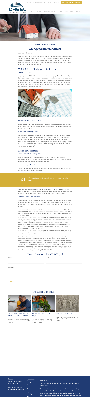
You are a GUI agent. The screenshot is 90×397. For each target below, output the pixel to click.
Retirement (30, 381)
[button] (31, 11)
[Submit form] (12, 281)
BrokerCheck (44, 385)
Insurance (30, 387)
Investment (30, 383)
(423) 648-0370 (53, 2)
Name (10, 257)
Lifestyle (29, 393)
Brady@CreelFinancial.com (36, 2)
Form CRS (46, 380)
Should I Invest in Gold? (65, 314)
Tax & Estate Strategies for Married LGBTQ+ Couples (18, 315)
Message (11, 267)
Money (29, 391)
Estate (29, 385)
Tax (28, 389)
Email (47, 257)
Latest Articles (31, 395)
